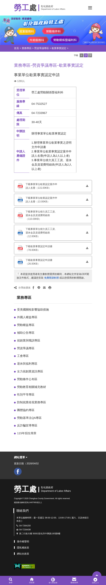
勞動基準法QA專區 (29, 417)
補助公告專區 (25, 332)
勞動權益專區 (25, 325)
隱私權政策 (23, 547)
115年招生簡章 (26, 433)
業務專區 (27, 48)
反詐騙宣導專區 (27, 425)
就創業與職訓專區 (28, 340)
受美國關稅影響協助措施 (33, 309)
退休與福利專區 (27, 363)
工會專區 (23, 355)
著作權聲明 (23, 541)
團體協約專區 (25, 410)
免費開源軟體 (51, 277)
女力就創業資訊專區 (30, 371)
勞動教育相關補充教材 (31, 387)
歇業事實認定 (59, 48)
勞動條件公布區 (27, 379)
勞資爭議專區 (41, 48)
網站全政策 (23, 553)
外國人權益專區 (27, 317)
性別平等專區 (25, 394)
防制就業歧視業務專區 (31, 402)
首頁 (16, 48)
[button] (90, 8)
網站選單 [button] (20, 457)
